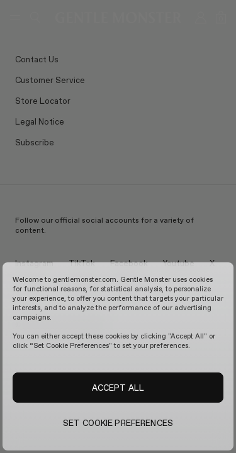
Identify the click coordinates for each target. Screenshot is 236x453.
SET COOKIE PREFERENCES (118, 422)
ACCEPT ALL (118, 387)
